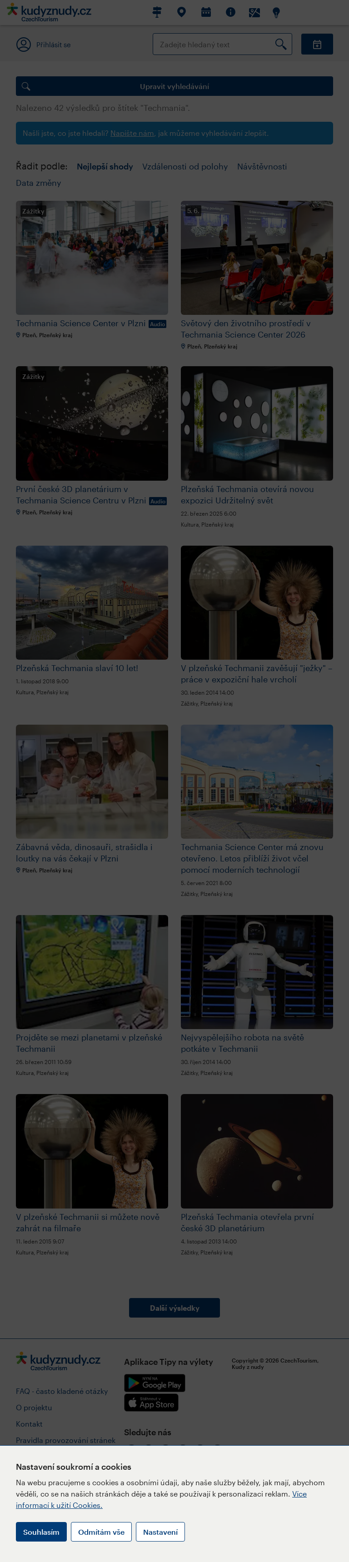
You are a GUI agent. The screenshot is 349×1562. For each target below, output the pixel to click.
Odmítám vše (101, 1531)
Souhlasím (41, 1531)
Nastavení (160, 1531)
